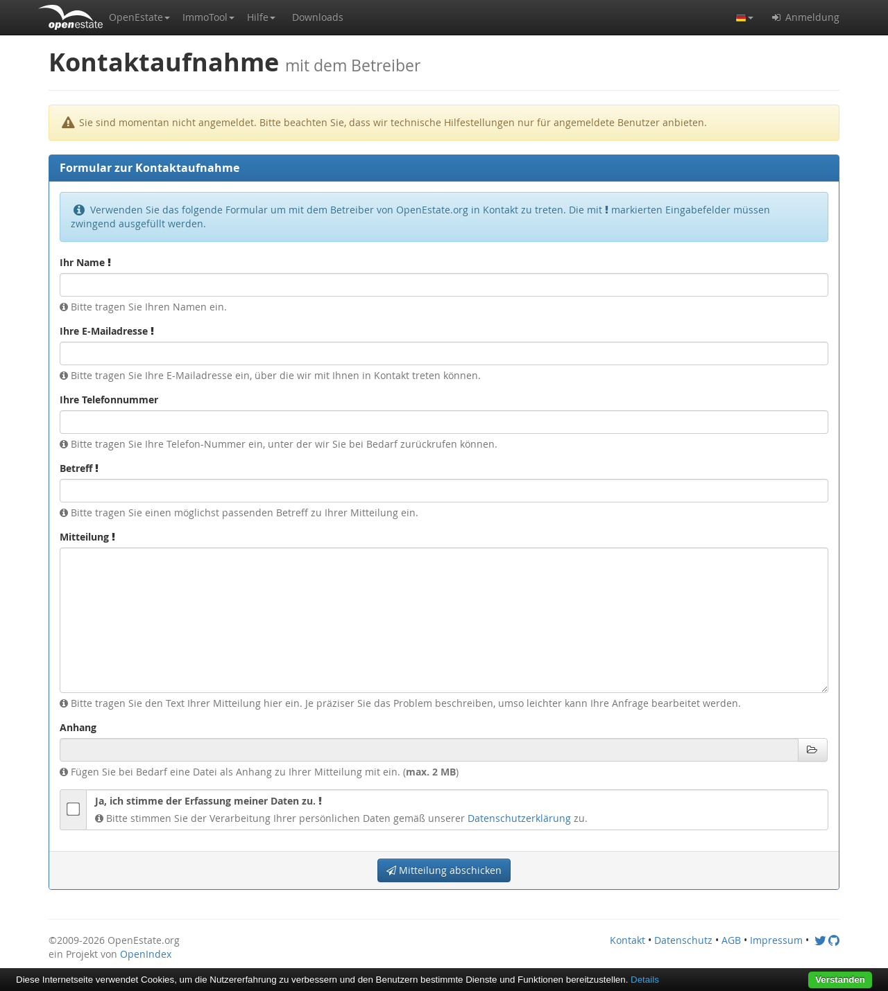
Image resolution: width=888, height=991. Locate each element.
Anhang (78, 727)
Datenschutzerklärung (519, 818)
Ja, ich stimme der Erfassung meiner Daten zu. (208, 800)
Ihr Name (85, 262)
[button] (139, 17)
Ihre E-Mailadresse (107, 330)
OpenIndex (145, 954)
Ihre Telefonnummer (109, 399)
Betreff (79, 468)
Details (645, 979)
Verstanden (840, 979)
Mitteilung (87, 536)
